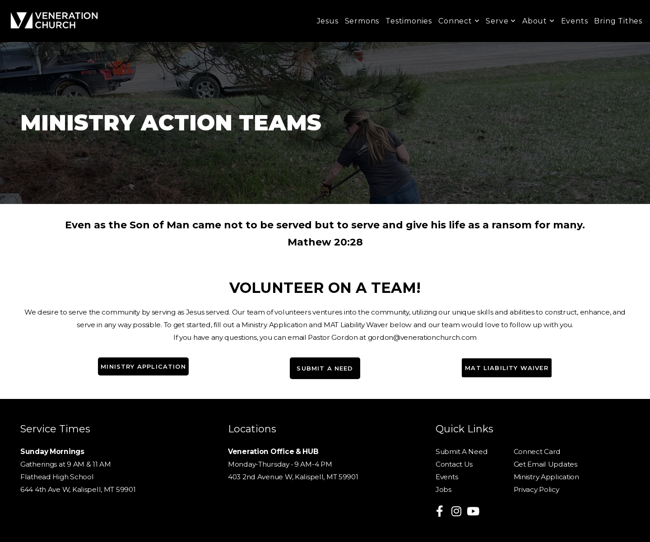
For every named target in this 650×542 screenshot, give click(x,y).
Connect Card (537, 451)
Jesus (328, 21)
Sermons (362, 21)
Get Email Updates (545, 464)
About (538, 21)
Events (574, 21)
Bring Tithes (618, 21)
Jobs (443, 489)
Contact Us (455, 464)
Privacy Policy (536, 489)
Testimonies (408, 21)
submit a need (325, 368)
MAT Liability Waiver (506, 367)
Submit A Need (462, 451)
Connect (458, 21)
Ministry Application (143, 366)
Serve (501, 21)
